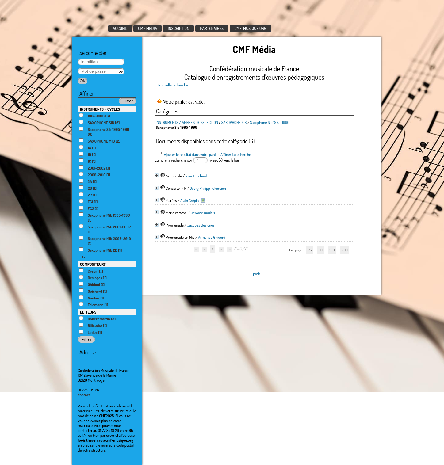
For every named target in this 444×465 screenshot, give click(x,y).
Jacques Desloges (200, 225)
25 (310, 249)
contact (84, 394)
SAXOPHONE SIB (234, 122)
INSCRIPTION (178, 28)
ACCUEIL (120, 28)
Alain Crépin (189, 200)
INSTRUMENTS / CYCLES (100, 109)
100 (332, 249)
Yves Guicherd (196, 175)
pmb (256, 273)
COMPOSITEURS (93, 264)
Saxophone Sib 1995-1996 (269, 122)
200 (345, 249)
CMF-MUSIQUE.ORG (250, 28)
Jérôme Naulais (203, 212)
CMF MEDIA (147, 28)
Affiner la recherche (235, 154)
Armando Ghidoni (211, 237)
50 (321, 249)
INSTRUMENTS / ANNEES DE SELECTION (187, 122)
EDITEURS (88, 312)
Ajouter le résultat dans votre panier (191, 154)
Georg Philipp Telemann (207, 188)
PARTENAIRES (212, 28)
